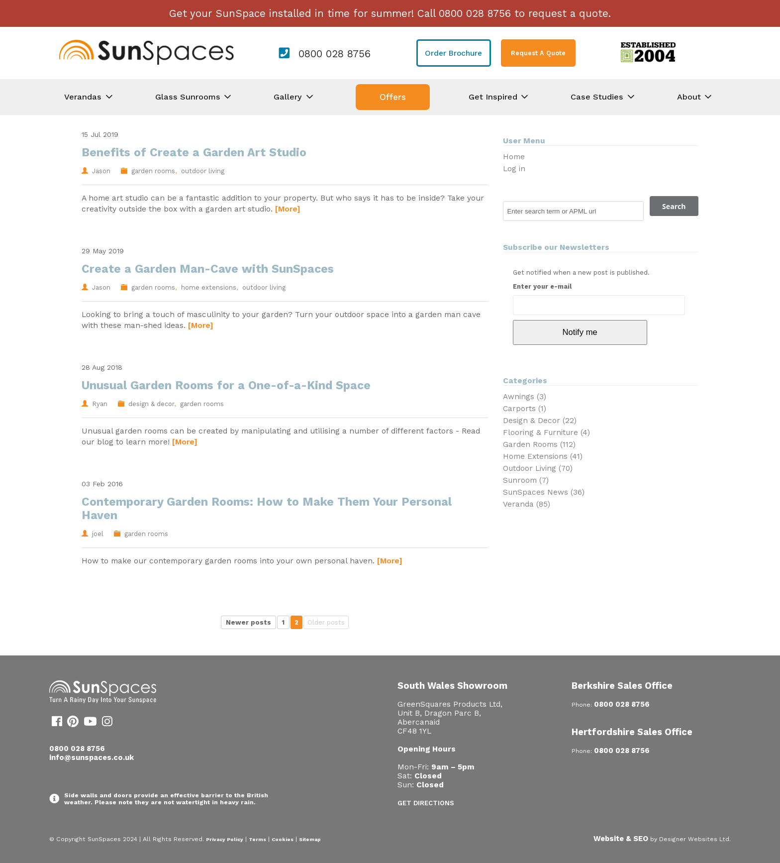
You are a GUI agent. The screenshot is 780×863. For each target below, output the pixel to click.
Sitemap (310, 839)
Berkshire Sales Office (622, 685)
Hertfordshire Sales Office (632, 732)
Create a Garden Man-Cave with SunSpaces (208, 269)
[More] (287, 209)
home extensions (208, 287)
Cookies (282, 839)
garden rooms (153, 171)
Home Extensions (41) (543, 456)
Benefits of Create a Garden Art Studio (194, 152)
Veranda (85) (526, 504)
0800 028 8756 (334, 54)
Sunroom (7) (526, 480)
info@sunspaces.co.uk (91, 757)
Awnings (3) (524, 396)
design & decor (151, 404)
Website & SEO (620, 838)
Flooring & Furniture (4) (546, 432)
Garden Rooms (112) (539, 444)
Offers (393, 97)
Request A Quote (538, 53)
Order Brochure (453, 53)
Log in (514, 168)
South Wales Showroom (452, 685)
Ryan (99, 404)
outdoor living (202, 171)
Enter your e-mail (542, 286)
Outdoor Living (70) (538, 468)
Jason (101, 171)
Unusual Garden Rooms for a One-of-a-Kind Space (226, 385)
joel (97, 534)
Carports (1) (524, 408)
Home (514, 156)
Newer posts (248, 622)
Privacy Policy (224, 839)
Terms (257, 839)
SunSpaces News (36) (544, 492)
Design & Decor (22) (540, 420)
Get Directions (425, 803)
